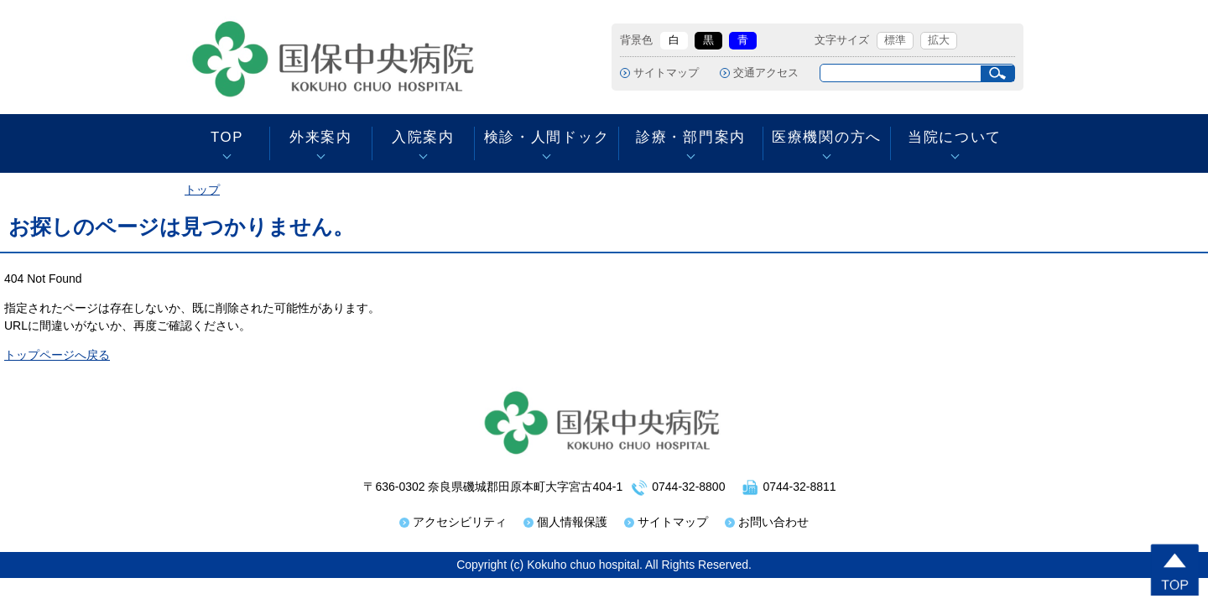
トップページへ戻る (57, 355)
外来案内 (320, 137)
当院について (955, 137)
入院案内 (423, 137)
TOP (227, 137)
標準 (895, 40)
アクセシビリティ (460, 521)
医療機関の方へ (827, 137)
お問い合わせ (773, 521)
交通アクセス (766, 73)
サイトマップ (666, 73)
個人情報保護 (572, 521)
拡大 (939, 40)
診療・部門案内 (691, 137)
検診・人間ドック (546, 137)
